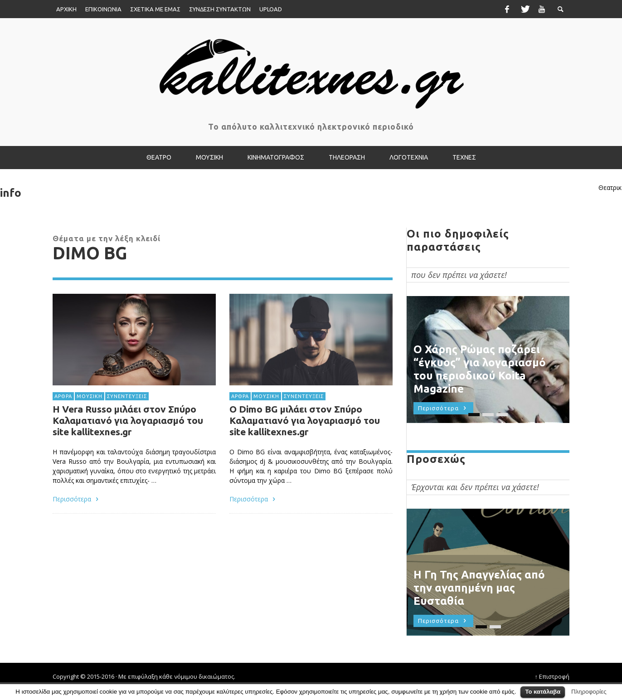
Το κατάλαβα (542, 691)
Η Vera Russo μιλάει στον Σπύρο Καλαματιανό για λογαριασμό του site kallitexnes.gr (128, 420)
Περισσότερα (77, 499)
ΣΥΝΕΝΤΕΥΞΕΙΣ (127, 396)
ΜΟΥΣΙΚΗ (89, 396)
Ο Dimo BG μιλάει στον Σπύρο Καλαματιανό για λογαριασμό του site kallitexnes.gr (304, 421)
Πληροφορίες (589, 691)
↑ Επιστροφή (552, 676)
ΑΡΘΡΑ (63, 396)
